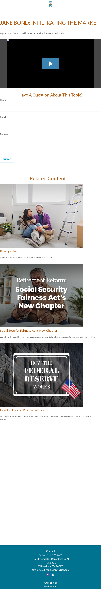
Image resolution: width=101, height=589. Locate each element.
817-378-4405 (54, 555)
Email (3, 117)
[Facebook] (48, 574)
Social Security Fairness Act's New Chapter (28, 330)
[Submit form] (7, 159)
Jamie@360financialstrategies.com (50, 569)
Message (5, 134)
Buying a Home (10, 251)
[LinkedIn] (52, 574)
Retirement (50, 586)
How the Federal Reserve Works (22, 410)
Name (3, 100)
